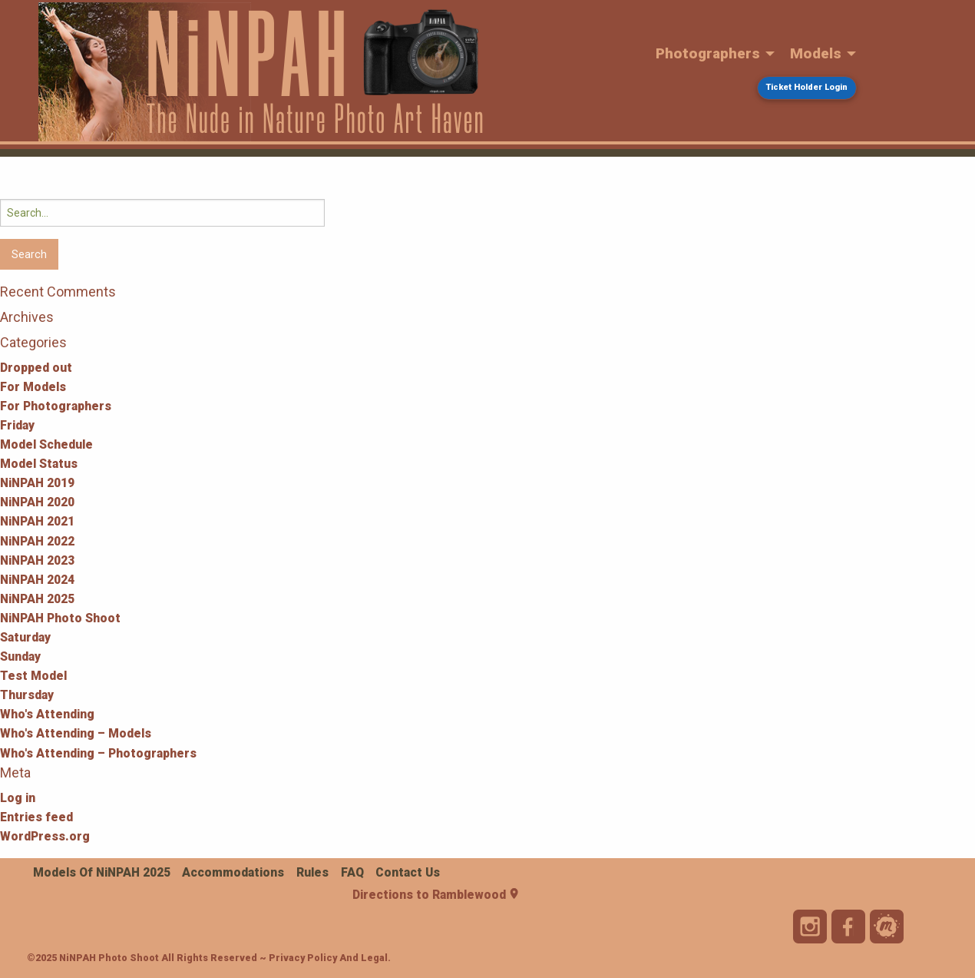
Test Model (33, 675)
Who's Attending (47, 714)
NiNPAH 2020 (37, 502)
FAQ (352, 872)
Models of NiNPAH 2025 (101, 872)
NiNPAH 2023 (37, 560)
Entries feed (36, 817)
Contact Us (407, 872)
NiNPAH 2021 (37, 521)
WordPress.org (45, 836)
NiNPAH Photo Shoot (60, 618)
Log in (17, 798)
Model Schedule (46, 444)
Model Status (39, 463)
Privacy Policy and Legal (328, 957)
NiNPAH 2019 (37, 483)
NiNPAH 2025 (37, 599)
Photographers (708, 53)
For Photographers (55, 406)
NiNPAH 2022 (37, 541)
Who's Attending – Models (75, 733)
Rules (312, 872)
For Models (33, 387)
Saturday (25, 637)
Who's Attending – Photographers (98, 753)
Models (815, 53)
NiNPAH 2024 (37, 579)
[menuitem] (711, 54)
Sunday (20, 656)
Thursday (27, 695)
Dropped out (36, 367)
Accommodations (233, 872)
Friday (17, 425)
